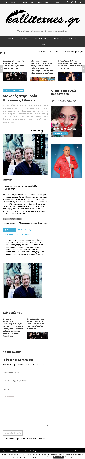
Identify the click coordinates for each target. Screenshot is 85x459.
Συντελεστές (24, 230)
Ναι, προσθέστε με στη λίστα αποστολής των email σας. (24, 439)
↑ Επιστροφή (78, 451)
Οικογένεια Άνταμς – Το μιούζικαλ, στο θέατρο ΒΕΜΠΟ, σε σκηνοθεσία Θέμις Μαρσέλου (36, 324)
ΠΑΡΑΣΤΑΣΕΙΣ (18, 90)
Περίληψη (9, 230)
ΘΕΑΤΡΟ (7, 90)
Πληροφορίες (11, 234)
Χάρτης (25, 234)
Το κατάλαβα (58, 457)
